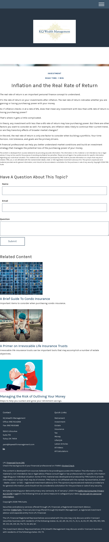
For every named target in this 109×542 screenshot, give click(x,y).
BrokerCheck (68, 466)
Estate (57, 425)
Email (5, 200)
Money (57, 436)
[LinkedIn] (4, 449)
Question (5, 219)
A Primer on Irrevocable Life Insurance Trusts (34, 346)
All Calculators (61, 451)
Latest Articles (61, 444)
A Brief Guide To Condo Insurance (25, 299)
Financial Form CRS (16, 463)
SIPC (19, 510)
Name (5, 184)
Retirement (59, 418)
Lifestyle (58, 440)
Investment (59, 422)
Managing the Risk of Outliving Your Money (32, 396)
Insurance (59, 429)
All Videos (58, 447)
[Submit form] (12, 241)
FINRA (14, 510)
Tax (55, 433)
